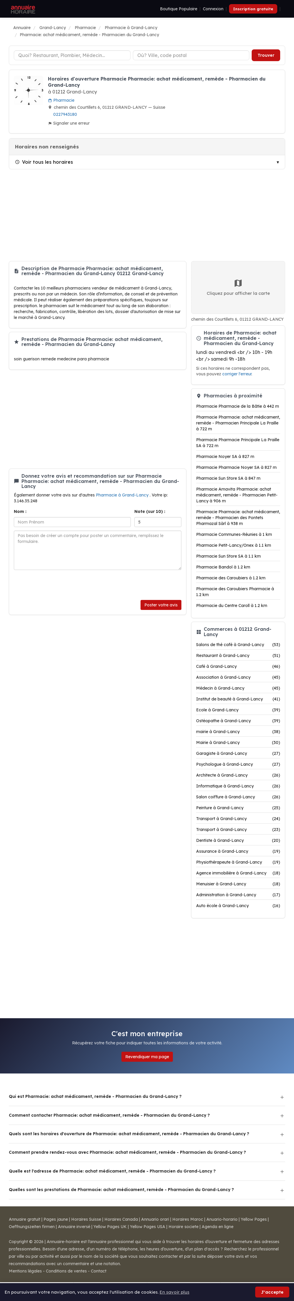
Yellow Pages (254, 1219)
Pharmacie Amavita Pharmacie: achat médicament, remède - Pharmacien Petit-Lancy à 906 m (237, 495)
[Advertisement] (147, 215)
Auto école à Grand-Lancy (238, 906)
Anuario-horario (222, 1219)
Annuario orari (155, 1219)
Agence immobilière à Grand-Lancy (238, 873)
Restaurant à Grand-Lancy (238, 655)
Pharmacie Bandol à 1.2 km (223, 567)
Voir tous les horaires (44, 162)
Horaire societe (183, 1226)
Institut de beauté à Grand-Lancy (238, 699)
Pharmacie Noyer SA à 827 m (225, 456)
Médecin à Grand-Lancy (238, 688)
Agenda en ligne (217, 1226)
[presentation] (58, 584)
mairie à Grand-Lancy (238, 732)
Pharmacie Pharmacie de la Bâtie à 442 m (237, 406)
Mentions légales (25, 1271)
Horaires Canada (121, 1219)
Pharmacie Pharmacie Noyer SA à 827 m (236, 467)
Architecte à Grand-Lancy (238, 775)
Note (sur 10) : (149, 511)
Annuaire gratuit (24, 1219)
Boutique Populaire (178, 8)
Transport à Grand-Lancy (238, 819)
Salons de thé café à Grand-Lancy (238, 645)
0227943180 (65, 114)
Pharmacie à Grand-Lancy (123, 495)
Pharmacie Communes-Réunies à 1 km (234, 534)
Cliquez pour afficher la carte (238, 287)
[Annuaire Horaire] (22, 9)
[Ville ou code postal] (191, 55)
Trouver (266, 55)
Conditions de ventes (66, 1271)
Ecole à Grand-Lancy (238, 710)
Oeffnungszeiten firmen (32, 1226)
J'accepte (272, 1292)
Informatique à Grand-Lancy (238, 786)
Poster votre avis (161, 605)
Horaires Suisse (86, 1219)
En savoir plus (174, 1292)
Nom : (20, 511)
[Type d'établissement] (72, 55)
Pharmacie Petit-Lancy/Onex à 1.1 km (233, 545)
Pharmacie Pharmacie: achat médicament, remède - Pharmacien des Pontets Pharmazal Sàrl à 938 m (238, 517)
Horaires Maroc (187, 1219)
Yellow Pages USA (147, 1226)
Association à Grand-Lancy (238, 677)
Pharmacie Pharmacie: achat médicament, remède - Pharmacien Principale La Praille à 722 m (238, 423)
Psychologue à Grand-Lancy (238, 764)
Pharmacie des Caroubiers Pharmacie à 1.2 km (235, 591)
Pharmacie (61, 100)
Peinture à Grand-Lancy (238, 808)
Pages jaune (56, 1219)
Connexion (213, 8)
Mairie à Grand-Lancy (238, 742)
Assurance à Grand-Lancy (238, 851)
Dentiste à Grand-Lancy (238, 840)
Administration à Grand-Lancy (238, 895)
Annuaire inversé (74, 1226)
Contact (98, 1271)
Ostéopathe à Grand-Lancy (238, 721)
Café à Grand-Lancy (238, 666)
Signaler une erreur (69, 123)
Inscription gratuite (253, 8)
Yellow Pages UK (110, 1226)
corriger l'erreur (236, 373)
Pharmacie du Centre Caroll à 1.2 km (231, 605)
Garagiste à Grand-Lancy (238, 753)
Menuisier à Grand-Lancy (238, 884)
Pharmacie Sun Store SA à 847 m (228, 478)
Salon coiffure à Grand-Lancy (238, 797)
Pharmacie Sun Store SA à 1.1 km (228, 556)
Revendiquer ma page (147, 1056)
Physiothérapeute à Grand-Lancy (238, 862)
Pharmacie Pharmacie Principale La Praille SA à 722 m (237, 442)
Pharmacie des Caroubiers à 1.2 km (230, 578)
